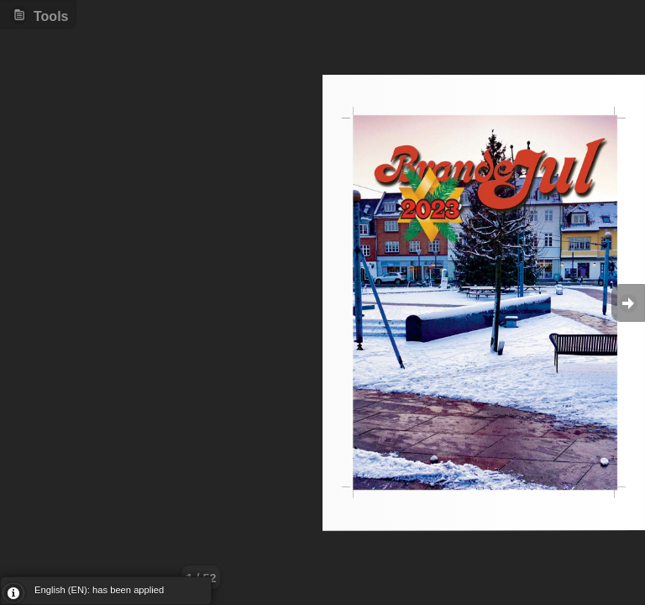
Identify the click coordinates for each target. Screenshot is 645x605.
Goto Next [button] (628, 303)
